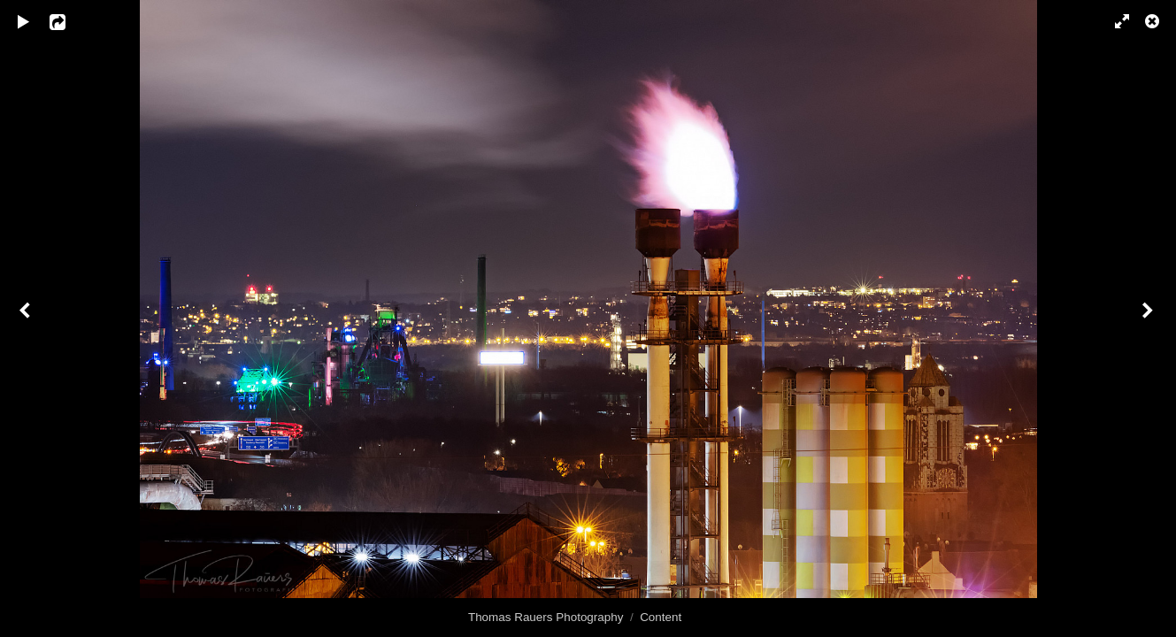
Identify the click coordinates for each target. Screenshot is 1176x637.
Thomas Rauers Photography (546, 617)
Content (660, 617)
